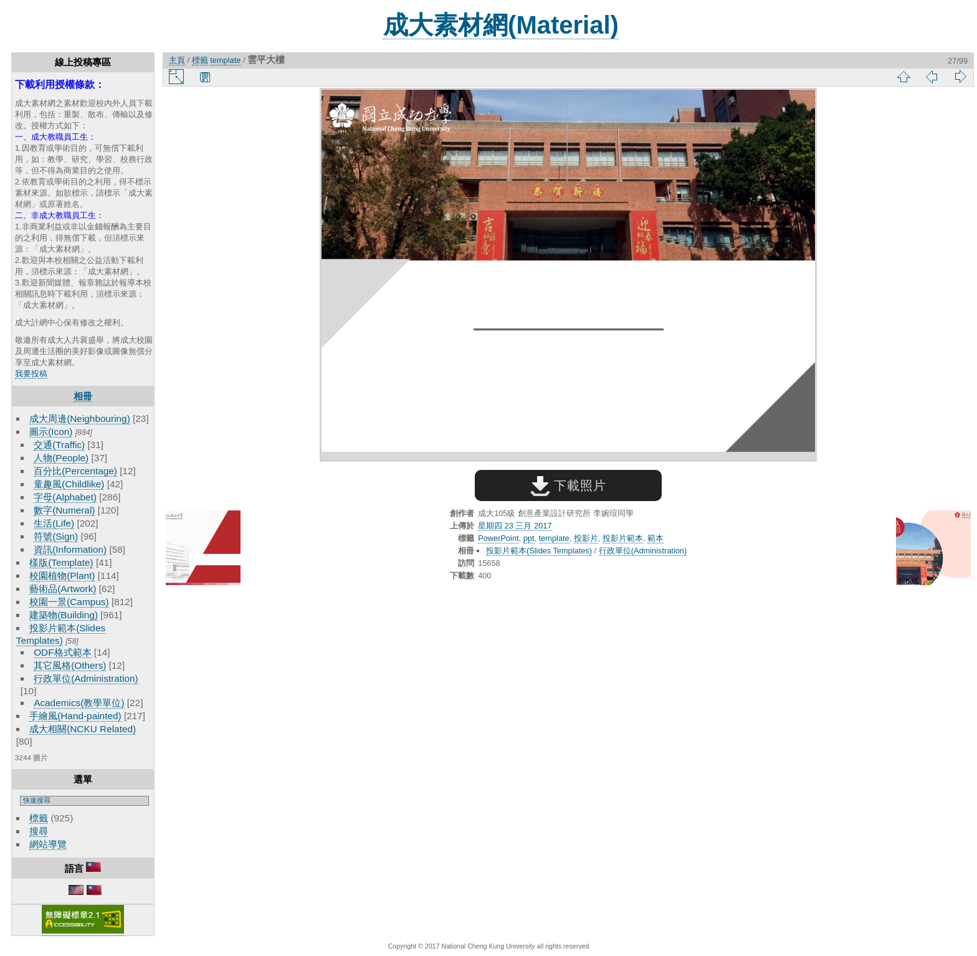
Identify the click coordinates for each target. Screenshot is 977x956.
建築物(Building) (63, 614)
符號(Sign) (56, 536)
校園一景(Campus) (68, 601)
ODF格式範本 (62, 652)
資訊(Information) (70, 549)
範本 (655, 538)
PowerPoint (498, 538)
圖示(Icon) (50, 431)
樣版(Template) (61, 562)
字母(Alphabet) (65, 497)
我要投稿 (31, 373)
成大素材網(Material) (501, 25)
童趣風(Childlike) (69, 484)
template (225, 60)
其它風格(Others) (70, 665)
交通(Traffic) (59, 444)
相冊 (83, 396)
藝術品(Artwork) (62, 588)
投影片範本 (623, 538)
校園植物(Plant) (62, 575)
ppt (529, 538)
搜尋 (38, 831)
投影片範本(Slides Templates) (539, 550)
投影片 (586, 538)
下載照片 (568, 485)
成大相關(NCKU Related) (82, 729)
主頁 (177, 60)
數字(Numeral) (64, 510)
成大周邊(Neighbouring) (79, 418)
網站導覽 (48, 844)
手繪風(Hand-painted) (75, 715)
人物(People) (61, 457)
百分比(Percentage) (75, 471)
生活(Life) (54, 523)
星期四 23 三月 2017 (514, 525)
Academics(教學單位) (79, 702)
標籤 (38, 818)
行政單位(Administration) (86, 678)
